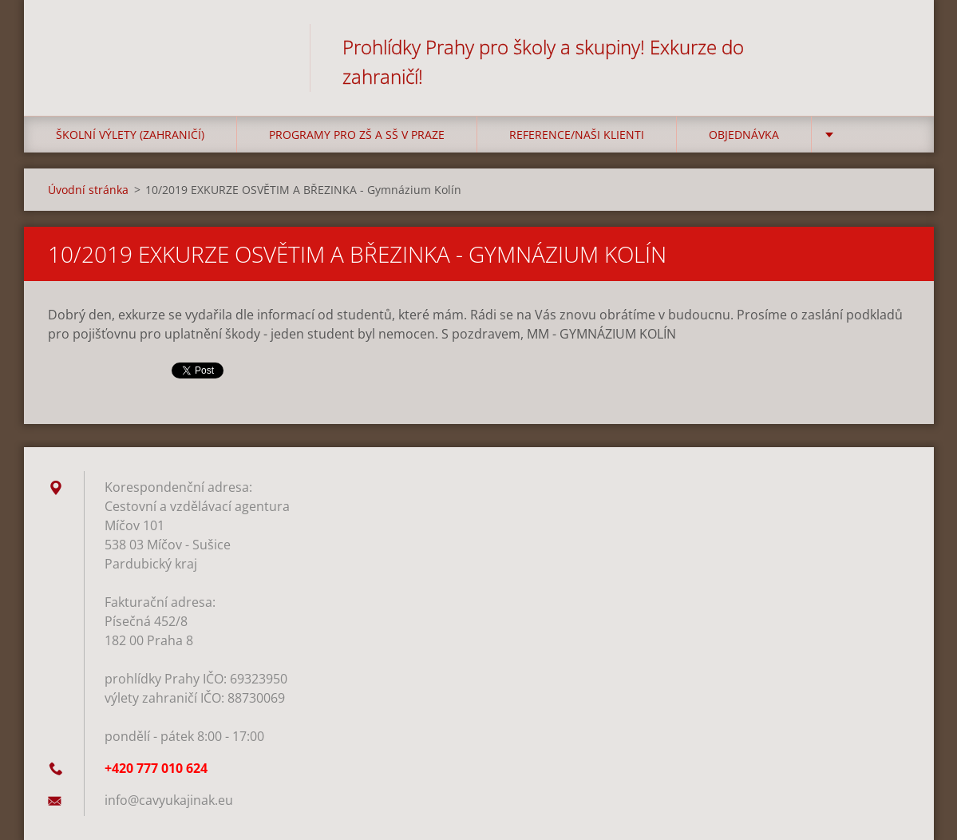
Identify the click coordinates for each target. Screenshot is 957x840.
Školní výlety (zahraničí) (130, 134)
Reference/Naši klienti (576, 134)
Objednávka (744, 134)
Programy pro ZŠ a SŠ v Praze (357, 134)
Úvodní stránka (88, 189)
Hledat (892, 46)
